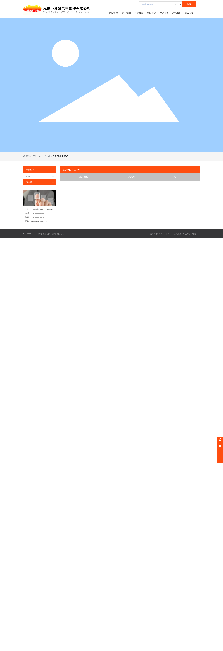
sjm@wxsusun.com (39, 221)
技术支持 (177, 234)
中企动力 (187, 234)
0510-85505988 (37, 213)
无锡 (194, 234)
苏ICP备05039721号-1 (159, 234)
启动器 (47, 156)
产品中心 (37, 156)
